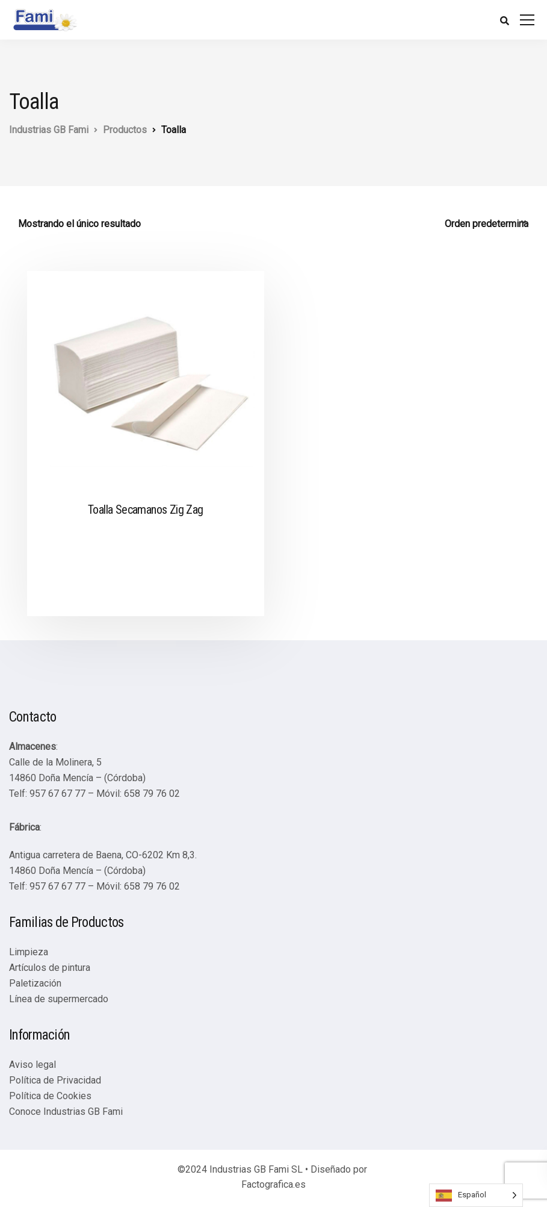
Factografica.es (273, 1184)
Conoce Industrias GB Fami (66, 1111)
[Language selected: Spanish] (476, 1195)
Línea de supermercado (58, 999)
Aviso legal (32, 1064)
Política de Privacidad (55, 1080)
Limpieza (28, 952)
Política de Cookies (50, 1096)
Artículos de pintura (49, 967)
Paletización (35, 983)
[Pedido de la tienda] (487, 224)
